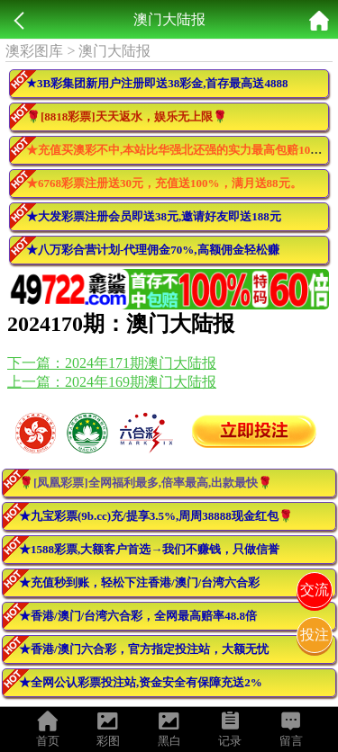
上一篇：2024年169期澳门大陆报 (111, 381)
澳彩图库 (34, 50)
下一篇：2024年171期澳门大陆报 (111, 363)
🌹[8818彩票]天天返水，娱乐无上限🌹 (126, 116)
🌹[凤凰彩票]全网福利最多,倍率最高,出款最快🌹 (145, 482)
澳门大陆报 (114, 50)
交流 (314, 589)
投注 (314, 634)
